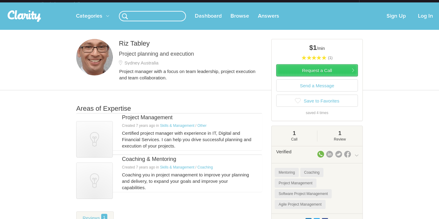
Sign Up (396, 21)
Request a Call (317, 75)
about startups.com (381, 4)
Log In (425, 21)
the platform (66, 3)
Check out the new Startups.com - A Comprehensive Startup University (293, 4)
